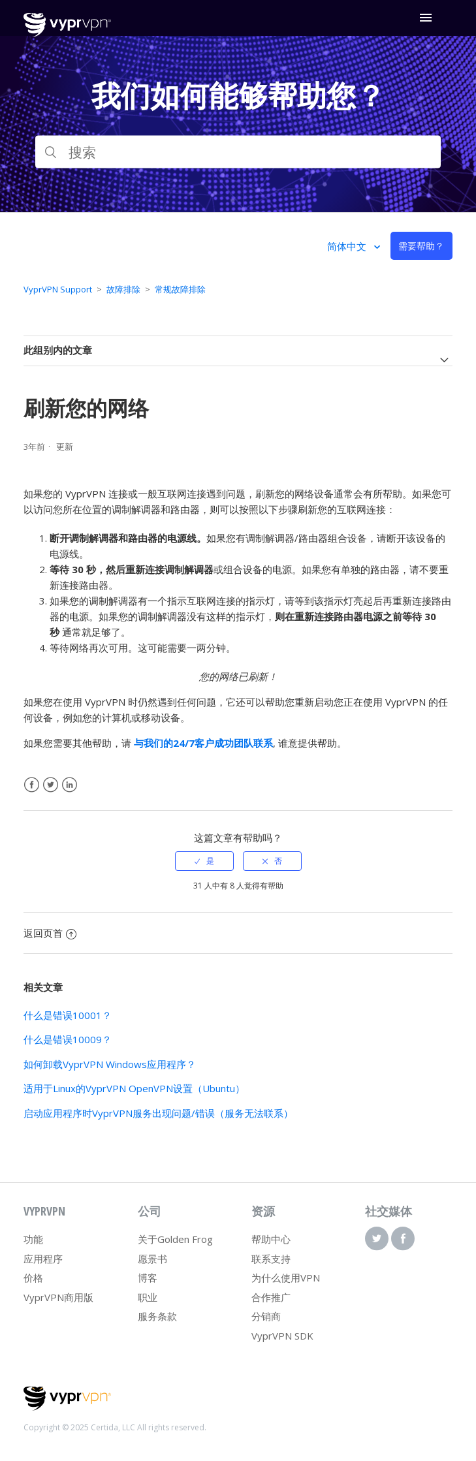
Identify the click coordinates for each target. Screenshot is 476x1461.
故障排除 (123, 289)
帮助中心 (271, 1239)
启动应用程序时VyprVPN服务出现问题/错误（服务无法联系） (158, 1113)
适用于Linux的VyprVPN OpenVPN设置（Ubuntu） (134, 1088)
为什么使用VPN (285, 1277)
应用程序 (43, 1258)
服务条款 (157, 1316)
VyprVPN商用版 (58, 1297)
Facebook (32, 785)
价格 (33, 1277)
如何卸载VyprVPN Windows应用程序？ (110, 1064)
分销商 (266, 1316)
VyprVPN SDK (282, 1335)
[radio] (204, 861)
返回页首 (50, 932)
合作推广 (271, 1297)
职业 (147, 1297)
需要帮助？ (421, 246)
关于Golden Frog (175, 1239)
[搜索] (237, 152)
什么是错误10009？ (68, 1039)
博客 (147, 1277)
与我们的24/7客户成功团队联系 (203, 742)
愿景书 (152, 1258)
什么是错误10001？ (68, 1015)
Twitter (50, 785)
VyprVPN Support (58, 289)
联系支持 (271, 1258)
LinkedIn (69, 785)
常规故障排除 (180, 289)
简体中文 (348, 246)
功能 (33, 1239)
